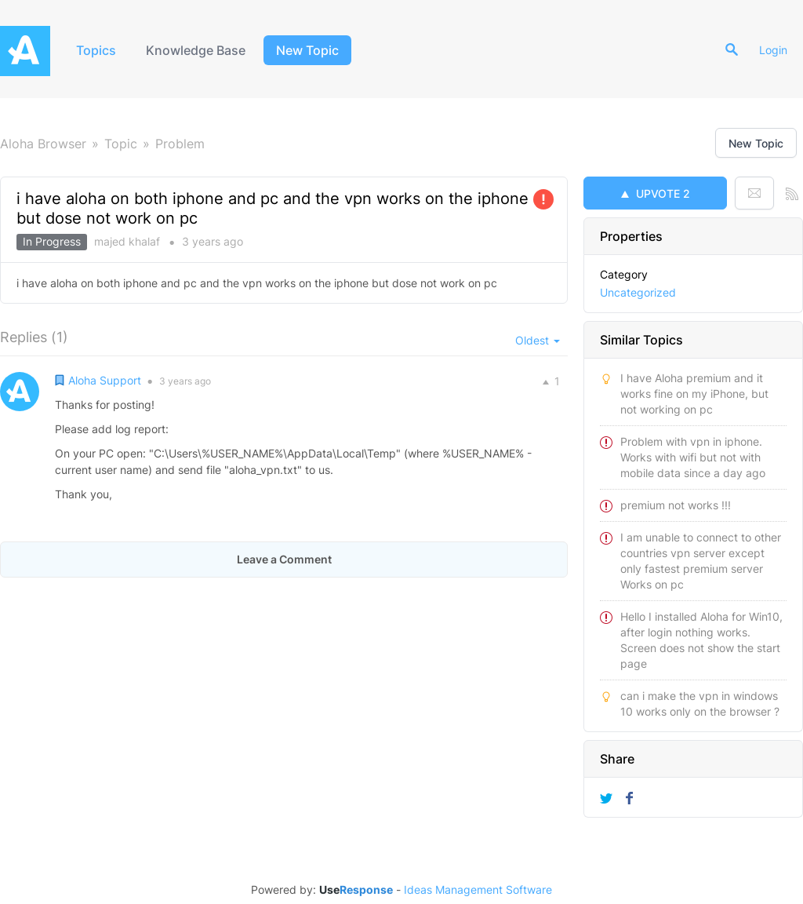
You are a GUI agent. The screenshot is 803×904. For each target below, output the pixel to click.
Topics (96, 50)
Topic (120, 143)
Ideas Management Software (478, 889)
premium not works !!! (675, 505)
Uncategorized (638, 292)
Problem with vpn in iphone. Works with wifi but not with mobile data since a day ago (692, 457)
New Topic (307, 50)
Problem (180, 143)
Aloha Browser (43, 143)
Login (773, 49)
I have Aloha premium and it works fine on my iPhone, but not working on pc (694, 393)
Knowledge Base (195, 50)
